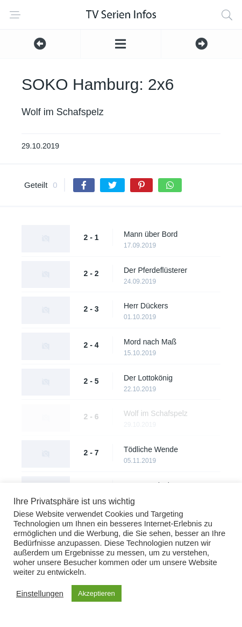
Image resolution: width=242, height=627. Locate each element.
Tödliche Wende (151, 449)
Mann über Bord (150, 234)
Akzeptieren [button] (96, 593)
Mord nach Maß (150, 341)
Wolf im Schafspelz (156, 413)
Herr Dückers (146, 305)
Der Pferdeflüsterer (155, 270)
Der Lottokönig (148, 378)
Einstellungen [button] (39, 593)
